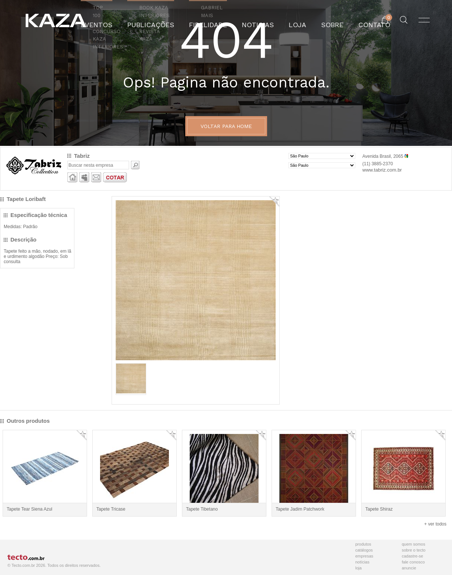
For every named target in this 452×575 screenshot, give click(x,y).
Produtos (363, 544)
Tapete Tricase (110, 509)
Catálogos (364, 550)
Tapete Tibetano (202, 509)
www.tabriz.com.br (382, 170)
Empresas (364, 556)
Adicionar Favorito (274, 202)
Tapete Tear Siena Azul (29, 509)
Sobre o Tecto (414, 550)
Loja (358, 568)
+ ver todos (435, 524)
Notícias (362, 562)
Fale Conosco (413, 562)
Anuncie (409, 568)
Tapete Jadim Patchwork (300, 509)
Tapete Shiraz (378, 509)
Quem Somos (413, 544)
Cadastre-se (412, 556)
